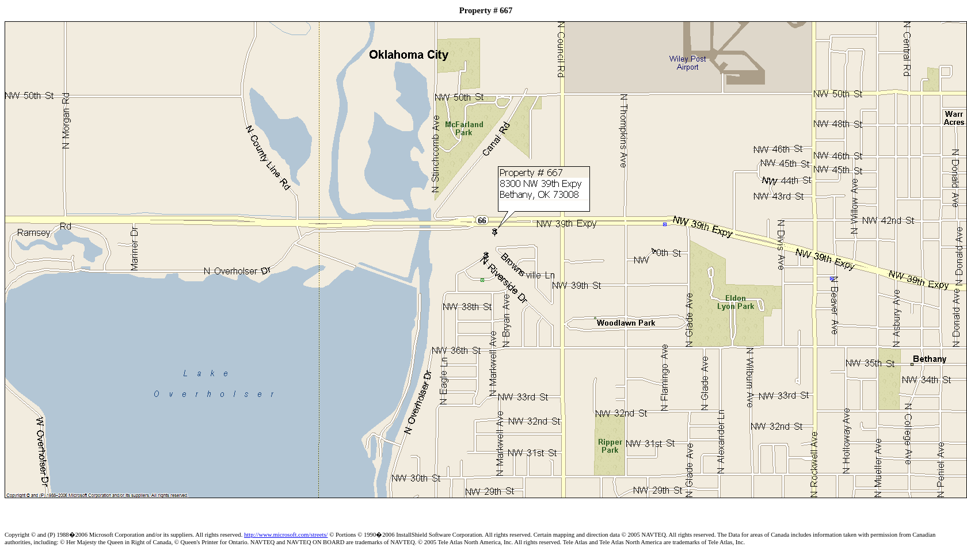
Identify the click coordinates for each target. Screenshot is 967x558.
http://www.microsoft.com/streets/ (286, 535)
